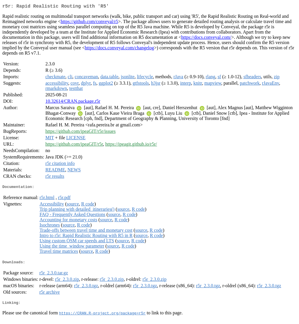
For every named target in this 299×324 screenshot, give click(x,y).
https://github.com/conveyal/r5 (89, 22)
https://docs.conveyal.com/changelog (119, 48)
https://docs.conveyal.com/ (206, 38)
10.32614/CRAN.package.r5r (72, 102)
